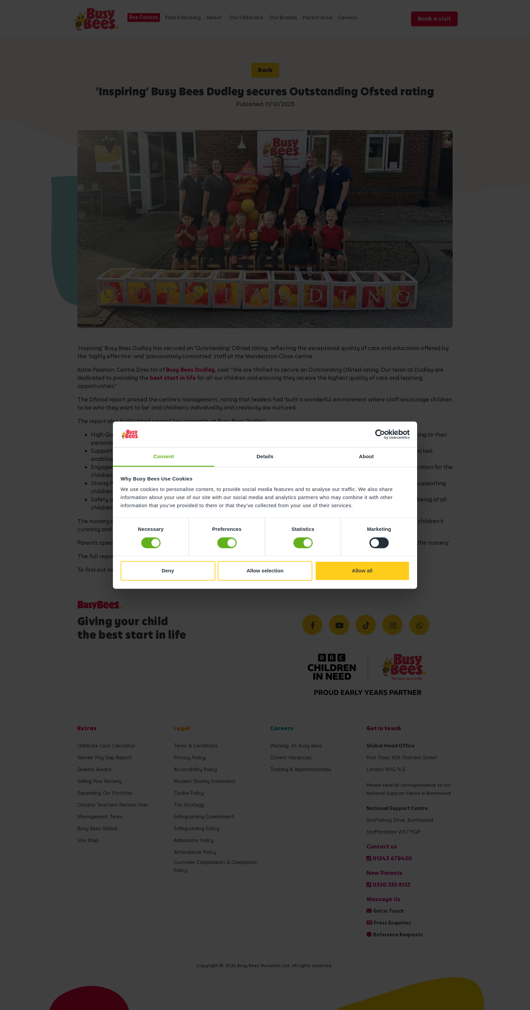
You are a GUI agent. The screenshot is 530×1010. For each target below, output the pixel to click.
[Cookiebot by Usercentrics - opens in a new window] (380, 434)
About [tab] (366, 457)
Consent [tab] (163, 457)
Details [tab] (265, 457)
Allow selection (264, 571)
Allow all (362, 571)
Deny (168, 571)
